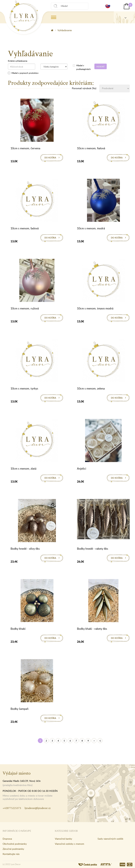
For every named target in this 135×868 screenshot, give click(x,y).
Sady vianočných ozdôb (110, 838)
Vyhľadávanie (64, 30)
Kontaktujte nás (11, 854)
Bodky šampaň (19, 709)
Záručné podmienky (13, 848)
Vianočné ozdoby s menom (69, 843)
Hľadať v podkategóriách (81, 67)
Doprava (7, 838)
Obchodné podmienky (15, 843)
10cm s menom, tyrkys (24, 388)
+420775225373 (12, 808)
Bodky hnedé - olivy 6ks (25, 549)
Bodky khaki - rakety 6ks (92, 629)
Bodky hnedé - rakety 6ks (92, 549)
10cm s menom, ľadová (25, 228)
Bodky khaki (18, 629)
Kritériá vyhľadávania (17, 60)
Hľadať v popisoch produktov (23, 72)
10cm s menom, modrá (91, 228)
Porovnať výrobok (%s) (84, 88)
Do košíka (50, 157)
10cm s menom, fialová (91, 148)
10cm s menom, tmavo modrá (95, 308)
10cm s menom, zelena (91, 388)
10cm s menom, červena (25, 148)
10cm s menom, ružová (25, 308)
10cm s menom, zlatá (23, 468)
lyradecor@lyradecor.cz (37, 808)
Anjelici (81, 468)
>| (100, 740)
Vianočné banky (63, 838)
